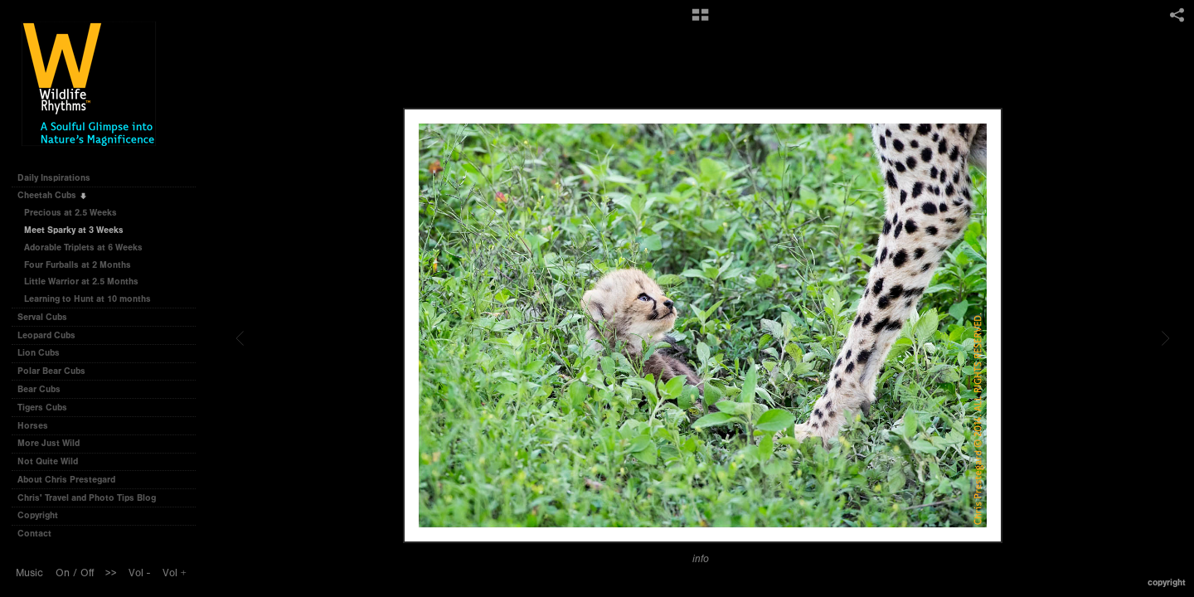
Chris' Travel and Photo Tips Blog (86, 498)
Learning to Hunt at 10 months (87, 299)
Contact (34, 533)
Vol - (139, 573)
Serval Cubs (48, 317)
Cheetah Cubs (52, 195)
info (700, 558)
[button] (700, 21)
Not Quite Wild (53, 461)
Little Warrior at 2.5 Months (81, 281)
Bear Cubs (44, 389)
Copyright (37, 515)
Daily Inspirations (53, 177)
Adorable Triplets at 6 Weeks (83, 247)
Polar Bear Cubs (57, 371)
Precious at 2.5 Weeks (70, 212)
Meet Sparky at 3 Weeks (74, 230)
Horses (38, 425)
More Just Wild (54, 443)
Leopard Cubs (52, 335)
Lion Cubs (44, 352)
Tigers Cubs (48, 407)
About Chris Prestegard (66, 479)
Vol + (175, 573)
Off (87, 573)
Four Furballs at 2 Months (77, 265)
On (63, 573)
